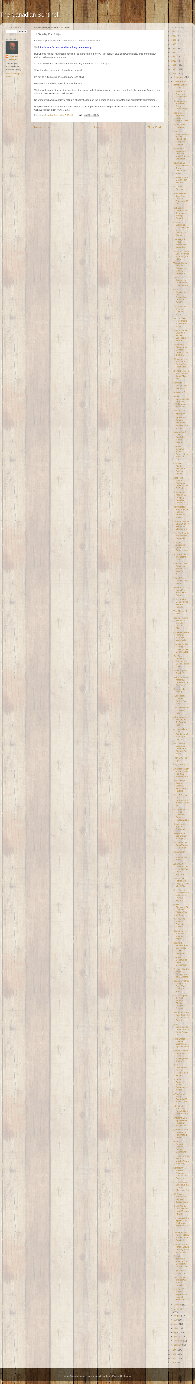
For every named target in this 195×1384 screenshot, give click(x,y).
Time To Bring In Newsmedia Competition (181, 535)
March (177, 1336)
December (179, 77)
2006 (174, 1358)
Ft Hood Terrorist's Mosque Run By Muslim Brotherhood (180, 1261)
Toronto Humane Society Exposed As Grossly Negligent (181, 268)
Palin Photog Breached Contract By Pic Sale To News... (180, 748)
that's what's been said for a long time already (65, 47)
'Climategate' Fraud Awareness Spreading (179, 243)
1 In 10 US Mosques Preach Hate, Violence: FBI (180, 1110)
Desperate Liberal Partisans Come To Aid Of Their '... (180, 483)
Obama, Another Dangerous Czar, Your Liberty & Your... (181, 986)
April (176, 1332)
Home (98, 127)
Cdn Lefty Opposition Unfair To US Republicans (180, 546)
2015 (174, 48)
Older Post (154, 127)
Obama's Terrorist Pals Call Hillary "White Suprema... (180, 948)
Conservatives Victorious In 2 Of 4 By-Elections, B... (181, 1186)
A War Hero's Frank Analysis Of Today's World (181, 1098)
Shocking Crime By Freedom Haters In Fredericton (180, 1122)
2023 (174, 31)
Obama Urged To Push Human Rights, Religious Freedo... (180, 1002)
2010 (174, 69)
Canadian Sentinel (13, 58)
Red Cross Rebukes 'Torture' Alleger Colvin (181, 117)
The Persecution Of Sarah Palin (181, 710)
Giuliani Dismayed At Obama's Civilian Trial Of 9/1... (180, 909)
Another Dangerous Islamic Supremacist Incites (180, 1084)
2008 (174, 1350)
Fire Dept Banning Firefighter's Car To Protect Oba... (181, 661)
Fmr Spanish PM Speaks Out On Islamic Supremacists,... (181, 1223)
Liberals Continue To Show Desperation (180, 961)
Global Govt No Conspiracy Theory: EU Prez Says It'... (180, 568)
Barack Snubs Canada (180, 86)
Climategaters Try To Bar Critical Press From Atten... (180, 363)
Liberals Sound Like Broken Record (180, 180)
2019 (174, 36)
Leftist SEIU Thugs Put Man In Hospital (179, 1281)
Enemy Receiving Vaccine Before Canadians (179, 1146)
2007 (174, 1354)
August (177, 1316)
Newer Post (42, 127)
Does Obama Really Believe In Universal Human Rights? (181, 895)
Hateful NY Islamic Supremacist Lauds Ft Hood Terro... (180, 1294)
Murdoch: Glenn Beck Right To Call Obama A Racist (181, 1016)
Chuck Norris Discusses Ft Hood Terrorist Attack (181, 1210)
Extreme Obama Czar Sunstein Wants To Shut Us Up (181, 525)
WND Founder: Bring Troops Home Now (180, 845)
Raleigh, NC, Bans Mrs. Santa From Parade (180, 591)
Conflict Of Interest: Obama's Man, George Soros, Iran (180, 1173)
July (176, 1320)
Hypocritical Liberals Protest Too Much (180, 700)
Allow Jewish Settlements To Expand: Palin (180, 721)
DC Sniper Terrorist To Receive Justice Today (181, 1198)
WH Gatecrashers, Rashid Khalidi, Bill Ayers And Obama (181, 137)
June (176, 1324)
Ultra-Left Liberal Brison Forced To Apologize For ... (181, 255)
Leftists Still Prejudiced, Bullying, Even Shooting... (181, 882)
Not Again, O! (179, 392)
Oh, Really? (179, 764)
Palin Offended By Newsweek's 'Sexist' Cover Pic (181, 800)
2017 (174, 40)
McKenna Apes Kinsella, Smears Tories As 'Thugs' (181, 681)
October (178, 1305)
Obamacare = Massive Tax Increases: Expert (180, 935)
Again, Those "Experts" (179, 125)
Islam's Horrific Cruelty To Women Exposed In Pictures (180, 335)
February (178, 1341)
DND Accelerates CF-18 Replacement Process (180, 1070)
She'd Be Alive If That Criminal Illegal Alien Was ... (181, 375)
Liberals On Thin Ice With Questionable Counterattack (181, 648)
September (179, 1309)
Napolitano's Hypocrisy (179, 1271)
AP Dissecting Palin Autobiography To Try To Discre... (180, 734)
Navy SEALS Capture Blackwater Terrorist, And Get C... (180, 422)
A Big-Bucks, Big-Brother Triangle (180, 836)
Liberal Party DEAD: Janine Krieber (181, 580)
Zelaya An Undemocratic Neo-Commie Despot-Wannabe (181, 869)
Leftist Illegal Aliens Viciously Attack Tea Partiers (179, 786)
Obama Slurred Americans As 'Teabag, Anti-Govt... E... (181, 1248)
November (179, 81)
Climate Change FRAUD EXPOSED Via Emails (181, 636)
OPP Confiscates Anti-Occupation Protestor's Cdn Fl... (180, 296)
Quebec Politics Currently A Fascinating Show (180, 1133)
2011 (174, 65)
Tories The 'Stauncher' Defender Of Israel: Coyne (180, 281)
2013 (174, 57)
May (176, 1328)
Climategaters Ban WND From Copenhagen (180, 105)
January (178, 1345)
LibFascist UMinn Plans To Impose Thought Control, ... (180, 213)
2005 (174, 1362)
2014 (174, 52)
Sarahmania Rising (179, 690)
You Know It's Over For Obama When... (179, 310)
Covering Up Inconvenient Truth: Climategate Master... (180, 168)
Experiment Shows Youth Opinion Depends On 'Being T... (180, 350)
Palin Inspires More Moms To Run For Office (180, 322)
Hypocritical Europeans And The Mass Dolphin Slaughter (181, 153)
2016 (174, 44)
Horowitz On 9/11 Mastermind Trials (180, 856)
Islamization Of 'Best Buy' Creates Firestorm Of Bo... (180, 198)
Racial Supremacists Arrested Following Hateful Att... (181, 401)
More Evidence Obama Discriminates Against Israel (181, 1043)
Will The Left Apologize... (180, 412)
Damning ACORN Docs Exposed (181, 385)
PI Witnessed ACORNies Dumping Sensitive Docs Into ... (180, 497)
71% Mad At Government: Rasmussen (180, 94)
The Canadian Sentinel (29, 14)
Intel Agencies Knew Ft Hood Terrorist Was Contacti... (181, 1236)
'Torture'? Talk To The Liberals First (181, 557)
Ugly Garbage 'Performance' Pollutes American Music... (181, 512)
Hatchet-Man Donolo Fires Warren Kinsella (180, 603)
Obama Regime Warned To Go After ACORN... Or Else (180, 623)
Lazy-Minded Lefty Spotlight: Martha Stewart (179, 437)
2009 (174, 73)
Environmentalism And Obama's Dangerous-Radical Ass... (181, 814)
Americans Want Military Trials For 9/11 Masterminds (181, 773)
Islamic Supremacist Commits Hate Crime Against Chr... (181, 1029)
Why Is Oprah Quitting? (180, 671)
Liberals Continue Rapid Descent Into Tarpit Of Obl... (180, 452)
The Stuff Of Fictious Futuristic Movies (179, 923)
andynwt (107, 1376)
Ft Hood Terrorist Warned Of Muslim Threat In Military (181, 1160)
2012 (174, 61)
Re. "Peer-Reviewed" (179, 187)
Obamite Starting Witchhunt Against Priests (179, 468)
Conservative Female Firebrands (179, 826)
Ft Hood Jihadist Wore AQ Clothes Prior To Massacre (181, 973)
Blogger (127, 1376)
